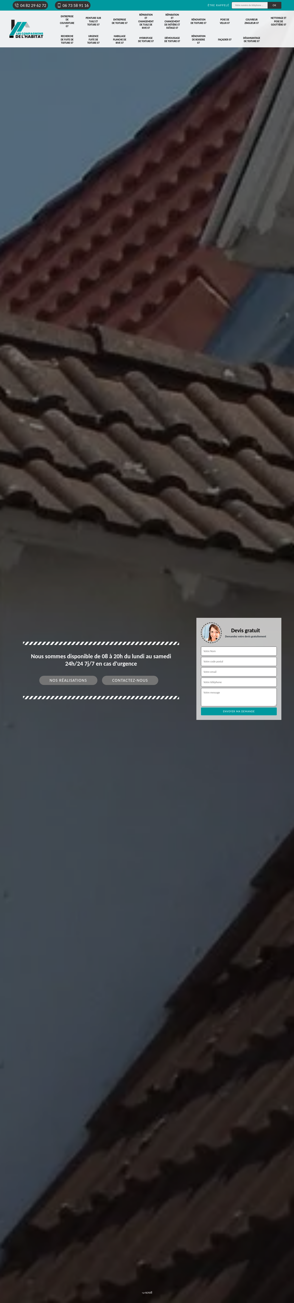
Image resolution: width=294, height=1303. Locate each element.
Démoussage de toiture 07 (172, 40)
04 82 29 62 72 (30, 5)
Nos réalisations (68, 680)
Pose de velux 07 (225, 21)
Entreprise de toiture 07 (119, 21)
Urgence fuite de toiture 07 (93, 39)
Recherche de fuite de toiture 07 (67, 39)
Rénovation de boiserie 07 (199, 39)
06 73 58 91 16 (72, 5)
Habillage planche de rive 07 (119, 39)
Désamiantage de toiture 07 (251, 40)
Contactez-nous (130, 680)
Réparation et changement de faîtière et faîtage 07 (172, 21)
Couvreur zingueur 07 (252, 21)
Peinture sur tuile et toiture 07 (93, 21)
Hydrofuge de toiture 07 (146, 40)
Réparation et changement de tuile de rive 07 (146, 21)
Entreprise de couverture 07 (67, 21)
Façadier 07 (225, 39)
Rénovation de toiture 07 (198, 21)
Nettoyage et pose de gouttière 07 (278, 21)
